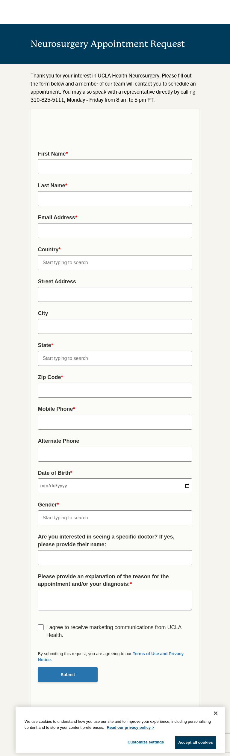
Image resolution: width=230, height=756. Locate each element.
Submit (68, 674)
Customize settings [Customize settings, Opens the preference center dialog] (146, 742)
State (45, 345)
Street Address (57, 282)
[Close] (215, 713)
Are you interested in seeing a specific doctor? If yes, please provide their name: (106, 540)
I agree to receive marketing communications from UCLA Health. (113, 631)
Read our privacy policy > (130, 727)
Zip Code (50, 377)
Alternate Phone (58, 441)
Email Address (57, 217)
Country (49, 249)
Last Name (52, 185)
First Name (53, 154)
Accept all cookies (195, 742)
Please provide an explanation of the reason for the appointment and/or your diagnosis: (103, 580)
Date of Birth (55, 473)
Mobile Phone (56, 409)
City (43, 313)
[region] (120, 730)
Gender (48, 505)
